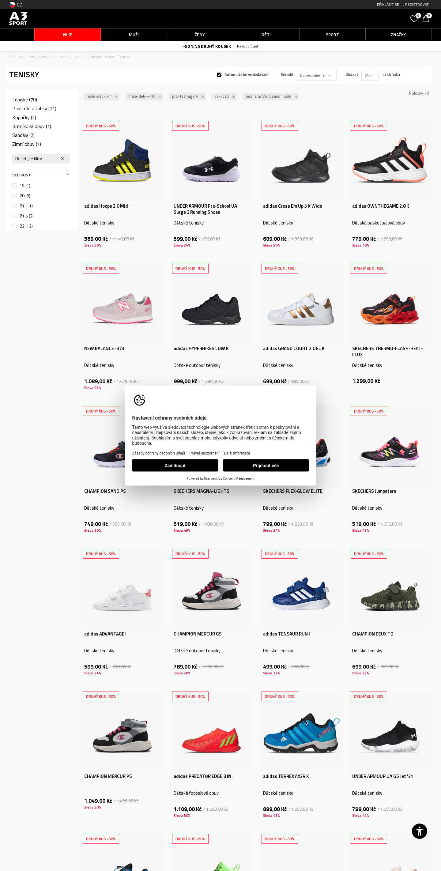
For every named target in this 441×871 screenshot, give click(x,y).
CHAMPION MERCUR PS (108, 776)
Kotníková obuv (31, 126)
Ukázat (352, 74)
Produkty (93, 56)
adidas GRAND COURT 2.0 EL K (294, 348)
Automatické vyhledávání (246, 74)
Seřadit (287, 74)
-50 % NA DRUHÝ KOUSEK (207, 46)
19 (25, 185)
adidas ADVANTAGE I (105, 634)
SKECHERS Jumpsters (374, 491)
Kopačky (24, 117)
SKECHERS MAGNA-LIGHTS (201, 491)
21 (26, 206)
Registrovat (417, 4)
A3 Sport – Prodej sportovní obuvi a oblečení (45, 56)
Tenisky (24, 99)
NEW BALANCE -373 (104, 348)
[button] (361, 18)
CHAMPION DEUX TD (372, 634)
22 (26, 226)
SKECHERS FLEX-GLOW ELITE (292, 491)
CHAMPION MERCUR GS (198, 634)
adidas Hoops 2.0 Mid (106, 206)
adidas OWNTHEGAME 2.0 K (380, 206)
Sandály (23, 135)
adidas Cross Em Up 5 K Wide (292, 206)
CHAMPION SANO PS (105, 491)
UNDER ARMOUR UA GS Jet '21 (382, 776)
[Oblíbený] (415, 18)
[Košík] (427, 18)
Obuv (109, 56)
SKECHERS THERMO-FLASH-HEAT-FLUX (387, 351)
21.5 (27, 216)
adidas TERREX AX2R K (286, 776)
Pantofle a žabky (34, 108)
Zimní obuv (26, 144)
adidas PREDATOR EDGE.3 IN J (204, 776)
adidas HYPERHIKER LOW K (201, 348)
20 (25, 195)
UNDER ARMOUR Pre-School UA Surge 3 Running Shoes (205, 209)
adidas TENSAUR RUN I (286, 634)
